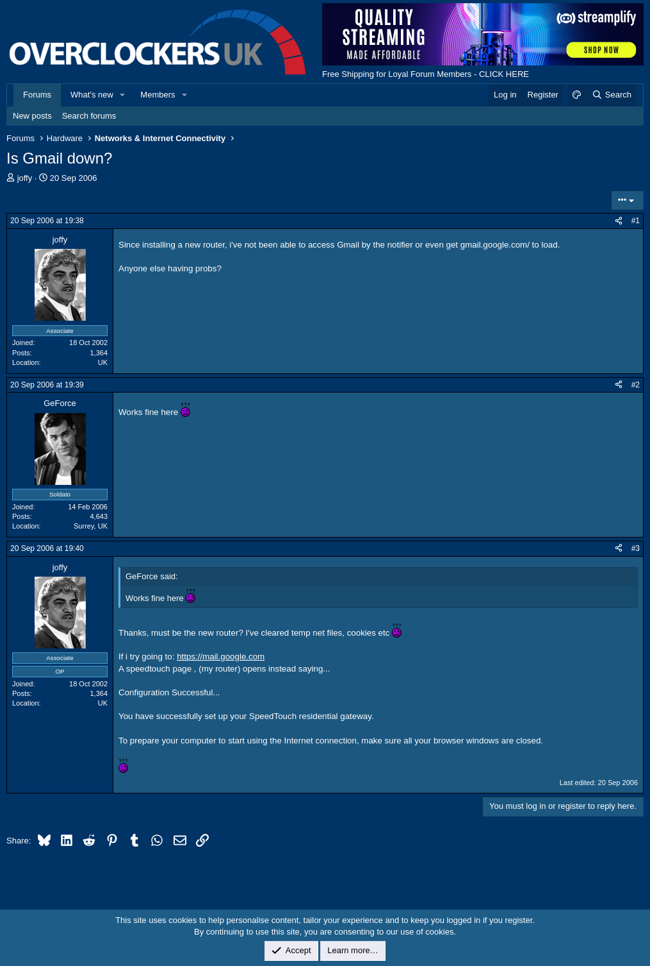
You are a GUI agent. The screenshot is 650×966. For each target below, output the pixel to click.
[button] (123, 95)
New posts (32, 116)
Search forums (89, 116)
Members (157, 94)
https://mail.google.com (220, 656)
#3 (635, 548)
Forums (37, 94)
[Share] (618, 221)
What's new (91, 94)
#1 (635, 220)
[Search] (611, 95)
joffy (25, 178)
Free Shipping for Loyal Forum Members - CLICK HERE (425, 74)
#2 (635, 384)
